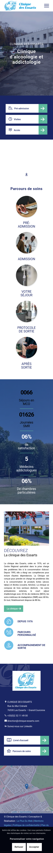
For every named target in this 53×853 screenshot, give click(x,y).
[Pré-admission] (26, 108)
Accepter (34, 847)
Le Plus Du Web (25, 821)
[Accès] (26, 130)
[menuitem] (45, 5)
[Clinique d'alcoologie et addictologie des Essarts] (22, 5)
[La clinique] (13, 608)
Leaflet (14, 812)
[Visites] (26, 119)
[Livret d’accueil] (26, 740)
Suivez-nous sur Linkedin (19, 726)
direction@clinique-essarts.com (23, 721)
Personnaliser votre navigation (27, 839)
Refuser (19, 847)
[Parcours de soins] (26, 751)
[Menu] (45, 5)
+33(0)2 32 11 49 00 (17, 715)
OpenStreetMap (25, 812)
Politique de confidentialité (26, 825)
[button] (26, 786)
